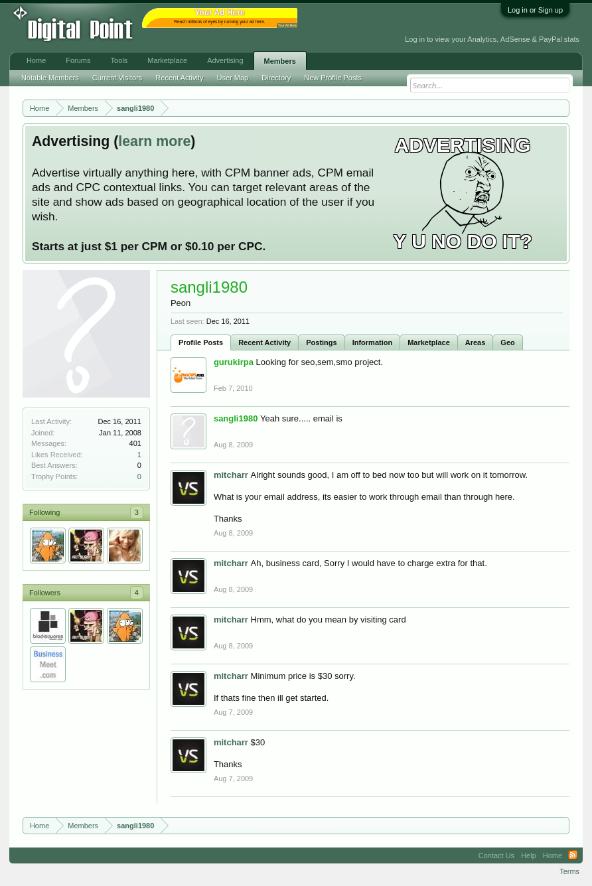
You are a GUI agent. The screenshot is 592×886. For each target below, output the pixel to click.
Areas (475, 342)
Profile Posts (201, 342)
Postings (321, 342)
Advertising (225, 60)
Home (36, 60)
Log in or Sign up (535, 10)
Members (280, 61)
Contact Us (496, 855)
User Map (232, 78)
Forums (78, 60)
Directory (276, 78)
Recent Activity (264, 342)
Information (372, 342)
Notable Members (50, 78)
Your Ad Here (287, 25)
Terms (569, 871)
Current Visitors (117, 78)
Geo (507, 342)
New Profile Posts (333, 78)
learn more (154, 141)
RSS (572, 855)
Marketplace (428, 342)
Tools (119, 60)
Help (528, 855)
